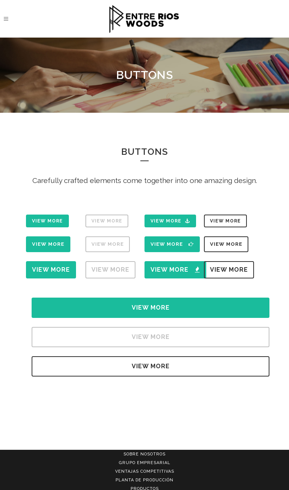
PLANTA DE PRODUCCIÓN (144, 480)
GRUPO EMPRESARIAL (144, 462)
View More (47, 221)
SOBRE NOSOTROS (144, 454)
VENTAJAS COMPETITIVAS (144, 471)
